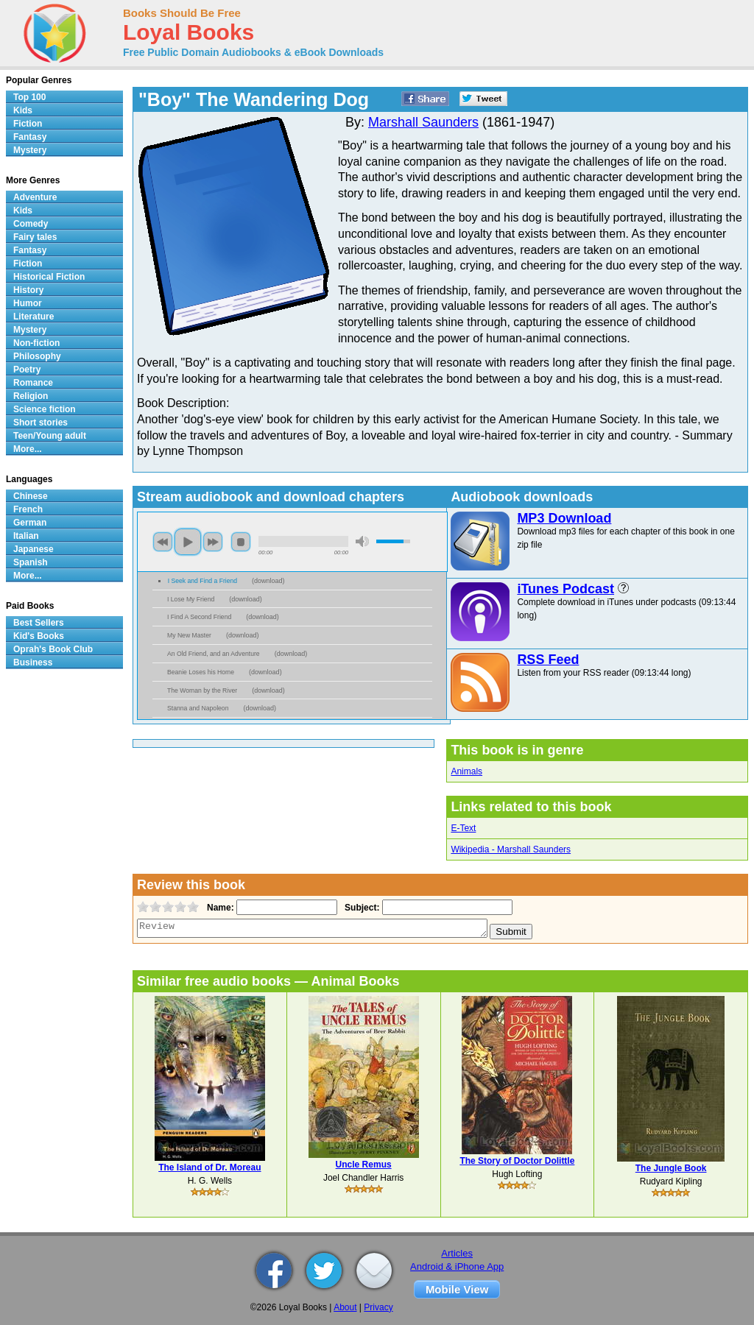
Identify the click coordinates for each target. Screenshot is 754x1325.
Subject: (360, 907)
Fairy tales (35, 237)
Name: (219, 907)
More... (27, 449)
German (29, 522)
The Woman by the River (202, 690)
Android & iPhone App (457, 1266)
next (212, 541)
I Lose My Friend (190, 599)
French (28, 509)
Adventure (35, 197)
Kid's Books (38, 636)
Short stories (40, 422)
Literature (33, 316)
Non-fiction (36, 343)
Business (32, 662)
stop (240, 541)
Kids (22, 110)
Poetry (26, 369)
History (28, 290)
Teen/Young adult (49, 436)
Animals (466, 771)
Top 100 (29, 97)
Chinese (30, 496)
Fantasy (29, 137)
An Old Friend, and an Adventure (213, 653)
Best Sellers (38, 623)
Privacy (378, 1307)
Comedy (30, 224)
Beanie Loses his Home (200, 672)
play (187, 541)
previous (162, 541)
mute (362, 541)
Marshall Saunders (423, 122)
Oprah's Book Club (53, 649)
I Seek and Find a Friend (202, 580)
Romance (33, 383)
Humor (27, 303)
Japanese (33, 549)
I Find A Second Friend (199, 617)
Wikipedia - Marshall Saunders (511, 849)
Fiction (27, 124)
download (268, 580)
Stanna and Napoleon (197, 708)
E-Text (463, 828)
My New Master (189, 635)
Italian (26, 536)
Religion (30, 396)
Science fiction (44, 409)
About (345, 1307)
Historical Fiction (49, 277)
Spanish (30, 562)
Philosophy (37, 356)
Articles (457, 1253)
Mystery (29, 150)
